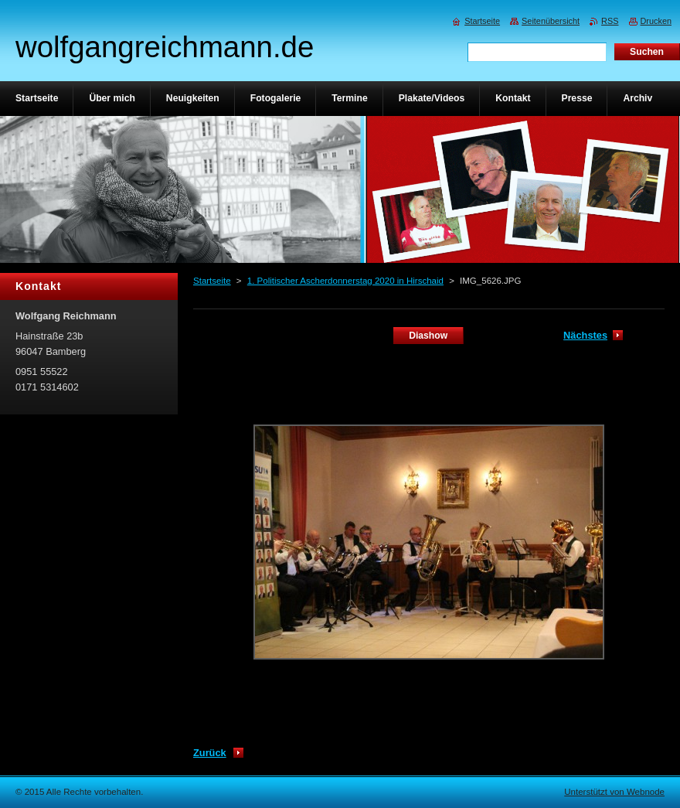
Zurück (209, 753)
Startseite (212, 280)
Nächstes (585, 335)
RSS (609, 21)
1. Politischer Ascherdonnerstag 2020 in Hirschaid (345, 280)
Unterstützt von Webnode (614, 791)
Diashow (428, 335)
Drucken (656, 21)
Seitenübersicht (551, 21)
